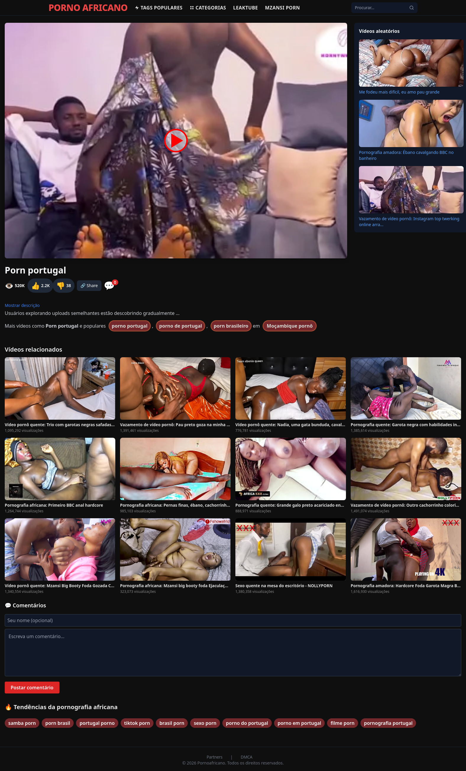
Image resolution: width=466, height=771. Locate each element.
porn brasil (57, 723)
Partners (215, 757)
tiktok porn (137, 723)
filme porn (343, 723)
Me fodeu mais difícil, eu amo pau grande (399, 92)
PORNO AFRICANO (87, 7)
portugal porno (97, 723)
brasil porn (171, 723)
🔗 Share (89, 285)
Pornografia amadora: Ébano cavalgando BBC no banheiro (406, 155)
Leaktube (245, 7)
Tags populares (158, 7)
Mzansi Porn (282, 7)
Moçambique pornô (290, 326)
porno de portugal (180, 326)
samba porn (22, 723)
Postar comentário (32, 687)
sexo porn (205, 723)
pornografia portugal (388, 723)
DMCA (246, 757)
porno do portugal (247, 723)
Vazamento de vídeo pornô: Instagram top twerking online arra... (409, 221)
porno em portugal (299, 723)
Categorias (208, 7)
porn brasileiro (231, 326)
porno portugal (130, 326)
